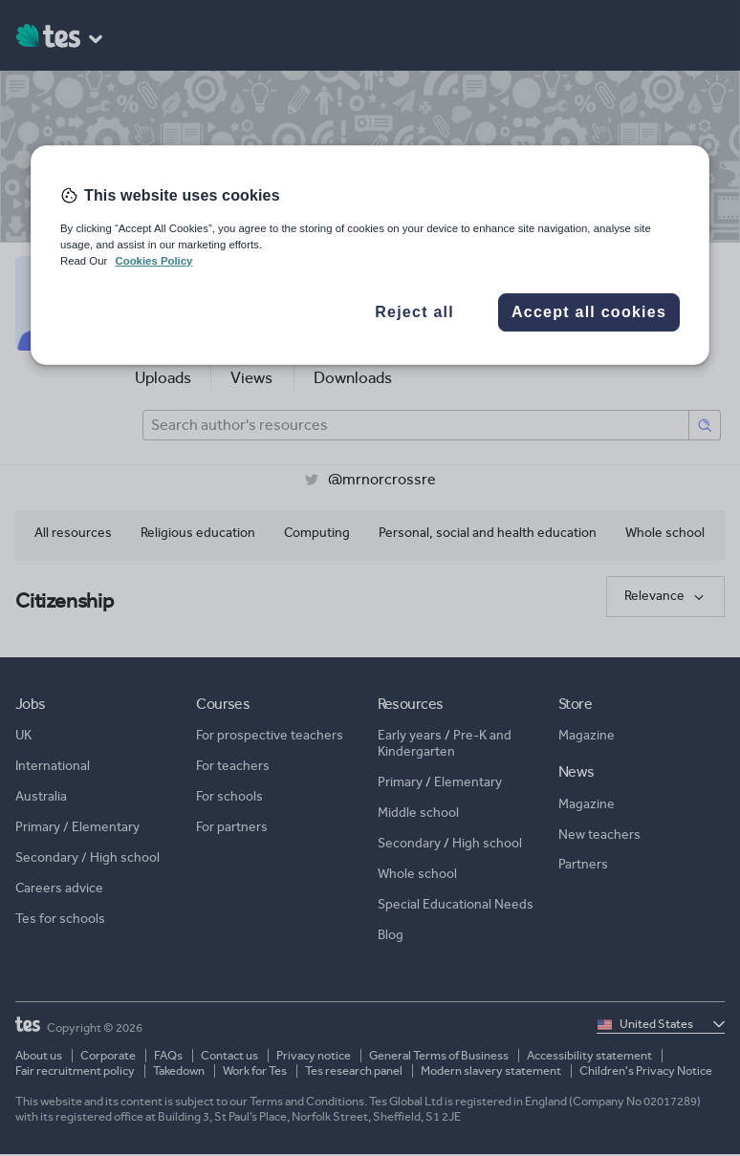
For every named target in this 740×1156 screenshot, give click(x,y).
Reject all (414, 312)
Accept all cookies (588, 312)
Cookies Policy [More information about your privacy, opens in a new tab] (153, 261)
